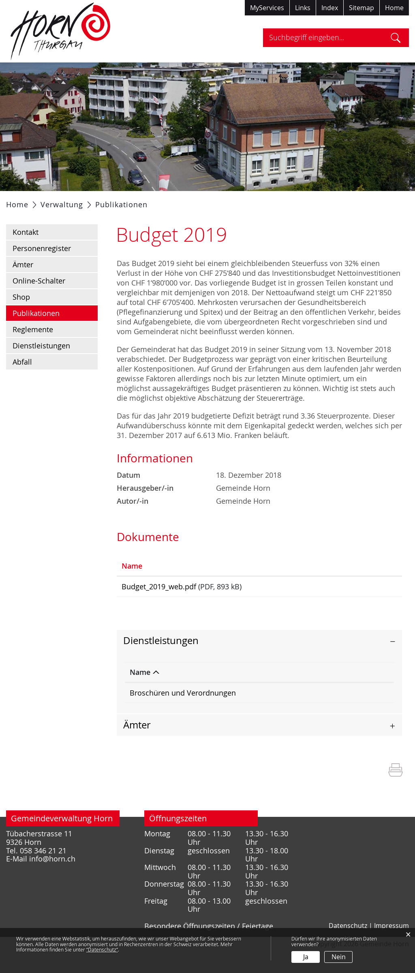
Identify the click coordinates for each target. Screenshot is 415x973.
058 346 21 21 (359, 715)
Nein (339, 956)
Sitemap (361, 7)
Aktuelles (27, 201)
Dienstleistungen (41, 366)
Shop (21, 317)
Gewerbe (279, 201)
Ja (305, 956)
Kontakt (26, 252)
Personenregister (42, 268)
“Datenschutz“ (102, 949)
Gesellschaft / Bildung (214, 201)
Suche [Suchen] (396, 37)
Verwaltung (145, 201)
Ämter (23, 285)
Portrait (68, 201)
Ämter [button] (137, 747)
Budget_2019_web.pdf (159, 607)
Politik (103, 201)
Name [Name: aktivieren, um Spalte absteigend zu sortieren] (140, 695)
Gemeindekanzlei (288, 715)
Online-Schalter (39, 301)
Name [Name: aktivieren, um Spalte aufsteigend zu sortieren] (132, 586)
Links (302, 7)
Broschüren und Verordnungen (183, 715)
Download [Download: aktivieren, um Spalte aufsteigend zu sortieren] (350, 586)
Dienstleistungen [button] (161, 663)
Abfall (22, 382)
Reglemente (33, 349)
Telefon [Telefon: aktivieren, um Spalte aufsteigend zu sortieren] (348, 695)
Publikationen (55, 333)
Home (394, 7)
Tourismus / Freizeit (340, 201)
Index (329, 7)
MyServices (267, 7)
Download (365, 608)
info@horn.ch (52, 881)
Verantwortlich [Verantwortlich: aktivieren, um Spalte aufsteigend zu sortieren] (285, 695)
